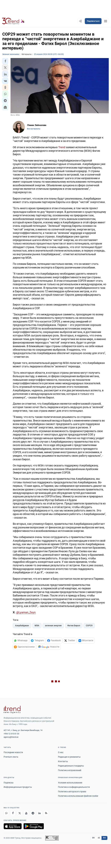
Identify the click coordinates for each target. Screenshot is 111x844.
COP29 (89, 625)
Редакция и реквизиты (69, 757)
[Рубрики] (105, 21)
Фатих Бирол (73, 625)
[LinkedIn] (39, 813)
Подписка (8, 782)
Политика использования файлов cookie (78, 796)
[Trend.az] (13, 21)
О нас (60, 752)
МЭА (37, 625)
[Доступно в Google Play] (33, 826)
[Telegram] (33, 813)
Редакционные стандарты (71, 766)
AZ (99, 838)
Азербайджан (22, 625)
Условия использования (70, 782)
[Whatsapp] (6, 813)
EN (93, 838)
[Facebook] (13, 813)
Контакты (63, 761)
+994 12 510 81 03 (11, 734)
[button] (5, 61)
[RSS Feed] (46, 813)
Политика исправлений (69, 770)
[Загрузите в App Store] (13, 826)
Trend (61, 147)
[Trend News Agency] (12, 709)
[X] (19, 813)
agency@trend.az (11, 737)
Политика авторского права (72, 791)
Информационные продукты (18, 787)
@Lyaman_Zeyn (26, 612)
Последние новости (13, 752)
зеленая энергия (53, 625)
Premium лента (11, 757)
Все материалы (33, 129)
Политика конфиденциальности (74, 787)
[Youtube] (26, 813)
